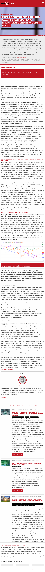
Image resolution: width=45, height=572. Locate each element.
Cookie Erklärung (32, 570)
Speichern (22, 564)
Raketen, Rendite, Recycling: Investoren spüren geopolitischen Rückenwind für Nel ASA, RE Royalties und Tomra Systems (27, 501)
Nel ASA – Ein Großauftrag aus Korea (14, 76)
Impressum (12, 570)
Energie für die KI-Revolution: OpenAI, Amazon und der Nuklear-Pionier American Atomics (27, 414)
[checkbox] (1, 561)
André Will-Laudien (21, 57)
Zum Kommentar (17, 454)
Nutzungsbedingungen (7, 369)
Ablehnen (38, 564)
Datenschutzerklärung (21, 570)
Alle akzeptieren (7, 564)
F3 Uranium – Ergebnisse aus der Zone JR (15, 71)
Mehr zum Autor (5, 397)
